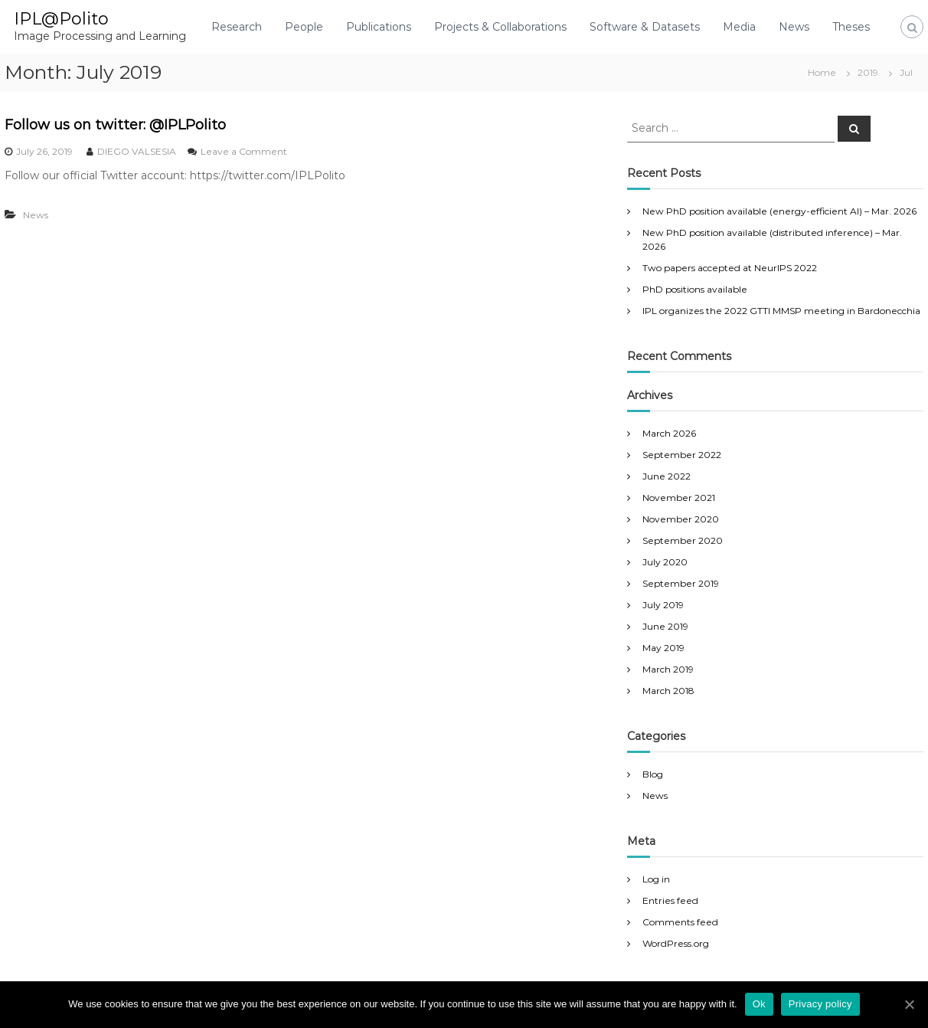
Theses (851, 27)
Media (739, 27)
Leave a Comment (244, 151)
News (794, 27)
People (304, 27)
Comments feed (680, 922)
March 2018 (668, 690)
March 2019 (668, 669)
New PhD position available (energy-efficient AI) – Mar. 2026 (779, 211)
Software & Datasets (645, 27)
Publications (378, 27)
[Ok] (909, 1004)
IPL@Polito (61, 18)
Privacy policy (820, 1004)
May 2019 (663, 647)
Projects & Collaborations (500, 27)
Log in (656, 879)
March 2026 (669, 433)
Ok (759, 1004)
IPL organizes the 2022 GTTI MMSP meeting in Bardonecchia (781, 310)
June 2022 (666, 476)
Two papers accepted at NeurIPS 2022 (729, 267)
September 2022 (681, 454)
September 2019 (680, 583)
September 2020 (682, 540)
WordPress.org (675, 943)
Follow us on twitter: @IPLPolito (115, 124)
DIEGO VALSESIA (136, 151)
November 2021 (678, 497)
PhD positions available (694, 289)
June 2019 (665, 626)
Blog (652, 774)
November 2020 (680, 519)
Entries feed (670, 900)
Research (236, 27)
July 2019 (663, 605)
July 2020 (665, 562)
